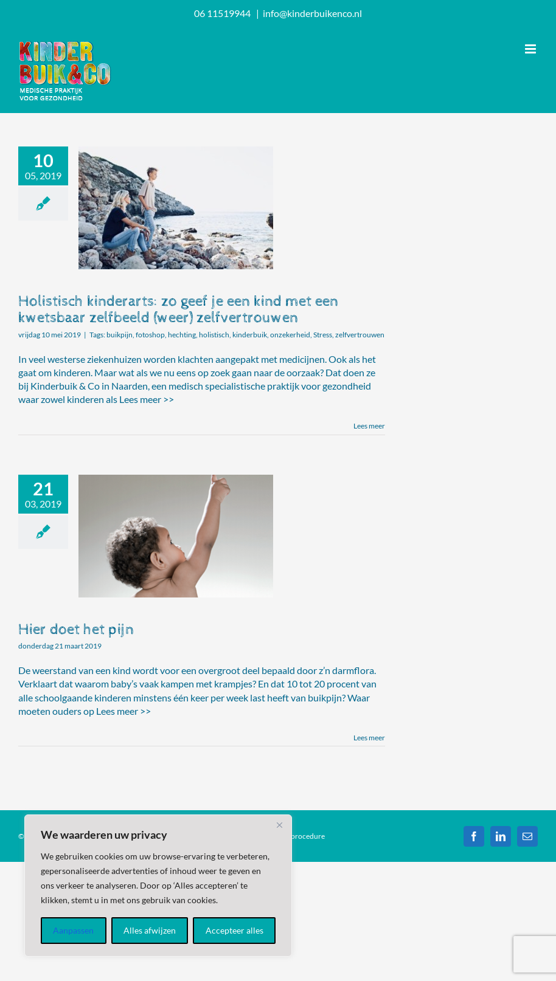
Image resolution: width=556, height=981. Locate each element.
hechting (182, 334)
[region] (158, 885)
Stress (322, 334)
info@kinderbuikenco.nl (312, 13)
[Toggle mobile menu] (531, 49)
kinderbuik (249, 334)
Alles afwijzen (149, 930)
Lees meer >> (146, 399)
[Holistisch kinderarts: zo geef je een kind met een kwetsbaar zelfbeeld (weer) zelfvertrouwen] (175, 207)
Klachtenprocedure (293, 836)
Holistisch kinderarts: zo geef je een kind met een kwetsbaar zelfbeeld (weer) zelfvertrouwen (178, 309)
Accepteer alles (234, 930)
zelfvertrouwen (359, 334)
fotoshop (150, 334)
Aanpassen (73, 930)
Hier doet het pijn (76, 629)
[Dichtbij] (279, 825)
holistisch (214, 334)
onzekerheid (290, 334)
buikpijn (119, 334)
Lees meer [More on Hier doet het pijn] (369, 737)
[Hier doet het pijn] (175, 536)
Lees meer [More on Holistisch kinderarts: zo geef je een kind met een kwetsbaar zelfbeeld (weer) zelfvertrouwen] (369, 425)
